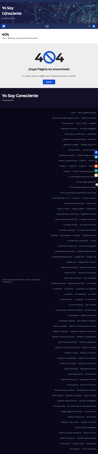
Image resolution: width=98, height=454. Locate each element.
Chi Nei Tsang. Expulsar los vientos (82, 177)
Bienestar (92, 139)
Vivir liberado (74, 449)
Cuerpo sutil (91, 203)
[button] (89, 26)
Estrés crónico (70, 273)
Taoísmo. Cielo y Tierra (70, 422)
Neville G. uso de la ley (87, 363)
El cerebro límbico (70, 225)
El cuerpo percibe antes (87, 230)
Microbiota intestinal (67, 321)
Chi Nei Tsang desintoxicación (84, 171)
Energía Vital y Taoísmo (87, 262)
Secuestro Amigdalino (87, 401)
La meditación (80, 294)
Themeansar (6, 282)
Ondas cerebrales (71, 369)
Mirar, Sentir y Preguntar (86, 321)
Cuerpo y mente (63, 209)
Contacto (76, 198)
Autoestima (91, 134)
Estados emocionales (69, 267)
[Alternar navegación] (47, 26)
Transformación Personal (86, 438)
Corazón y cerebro (89, 198)
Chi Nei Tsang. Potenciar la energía (82, 187)
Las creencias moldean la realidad (68, 310)
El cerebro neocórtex (88, 225)
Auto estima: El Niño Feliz (75, 134)
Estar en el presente (88, 267)
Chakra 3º (63, 166)
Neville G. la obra (71, 353)
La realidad (78, 299)
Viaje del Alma (78, 443)
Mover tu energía (60, 326)
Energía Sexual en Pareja (64, 251)
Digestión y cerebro (88, 214)
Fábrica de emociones (72, 278)
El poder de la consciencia (78, 241)
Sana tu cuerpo (90, 395)
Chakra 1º (83, 161)
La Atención (68, 289)
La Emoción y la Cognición (86, 289)
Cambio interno (74, 150)
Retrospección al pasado (86, 390)
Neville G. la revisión (88, 353)
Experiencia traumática (87, 273)
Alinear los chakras (88, 118)
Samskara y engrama (74, 395)
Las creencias (90, 305)
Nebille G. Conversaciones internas (82, 326)
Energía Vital (79, 257)
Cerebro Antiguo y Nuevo (86, 155)
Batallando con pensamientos (75, 139)
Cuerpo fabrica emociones (74, 203)
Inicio (4, 38)
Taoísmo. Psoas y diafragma (85, 427)
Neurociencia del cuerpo (67, 342)
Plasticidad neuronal (69, 379)
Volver (49, 82)
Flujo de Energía (90, 278)
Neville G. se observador (66, 358)
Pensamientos (90, 374)
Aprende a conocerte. (69, 129)
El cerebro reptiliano (67, 230)
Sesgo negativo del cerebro (71, 411)
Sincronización (90, 411)
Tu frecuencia (65, 443)
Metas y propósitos (88, 315)
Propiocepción (72, 385)
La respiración (90, 299)
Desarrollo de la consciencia (68, 214)
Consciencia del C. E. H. (61, 198)
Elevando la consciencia (67, 246)
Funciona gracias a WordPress (14, 280)
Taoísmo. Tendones (67, 438)
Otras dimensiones (75, 374)
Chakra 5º (83, 166)
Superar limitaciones (76, 417)
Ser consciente (59, 406)
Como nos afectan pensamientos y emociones (78, 193)
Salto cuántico (58, 395)
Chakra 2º (92, 161)
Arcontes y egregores (88, 129)
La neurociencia (66, 299)
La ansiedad (91, 283)
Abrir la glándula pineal (87, 113)
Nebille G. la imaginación (86, 337)
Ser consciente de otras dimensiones (81, 406)
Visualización (91, 443)
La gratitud (68, 294)
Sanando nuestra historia (67, 401)
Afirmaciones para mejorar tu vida (65, 118)
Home (73, 113)
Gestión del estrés (58, 283)
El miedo (76, 235)
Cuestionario (91, 209)
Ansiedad (92, 123)
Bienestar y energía (70, 145)
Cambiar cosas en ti (88, 145)
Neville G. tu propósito (87, 358)
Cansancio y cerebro (67, 155)
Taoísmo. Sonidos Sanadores (70, 433)
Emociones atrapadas (87, 246)
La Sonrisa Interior (76, 305)
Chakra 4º (73, 166)
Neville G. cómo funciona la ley (67, 347)
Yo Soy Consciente (20, 95)
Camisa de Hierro (89, 150)
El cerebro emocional (87, 219)
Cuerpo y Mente (78, 209)
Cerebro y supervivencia (67, 161)
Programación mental (87, 379)
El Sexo (93, 241)
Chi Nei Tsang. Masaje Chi (86, 182)
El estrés (54, 235)
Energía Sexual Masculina (62, 257)
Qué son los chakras (88, 385)
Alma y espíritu (68, 123)
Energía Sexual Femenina (86, 251)
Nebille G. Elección (61, 331)
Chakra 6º (92, 166)
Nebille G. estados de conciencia (83, 331)
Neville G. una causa (68, 363)
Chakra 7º (67, 171)
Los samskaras (73, 315)
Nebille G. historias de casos (63, 337)
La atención (57, 289)
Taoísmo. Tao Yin (89, 433)
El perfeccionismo (89, 235)
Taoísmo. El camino (88, 422)
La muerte (92, 294)
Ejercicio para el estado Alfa (66, 219)
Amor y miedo (81, 123)
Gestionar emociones (76, 283)
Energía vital (71, 262)
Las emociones (90, 310)
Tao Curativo (91, 417)
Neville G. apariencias (87, 342)
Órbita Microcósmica (88, 369)
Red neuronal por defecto (65, 390)
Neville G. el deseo (89, 347)
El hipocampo (65, 235)
